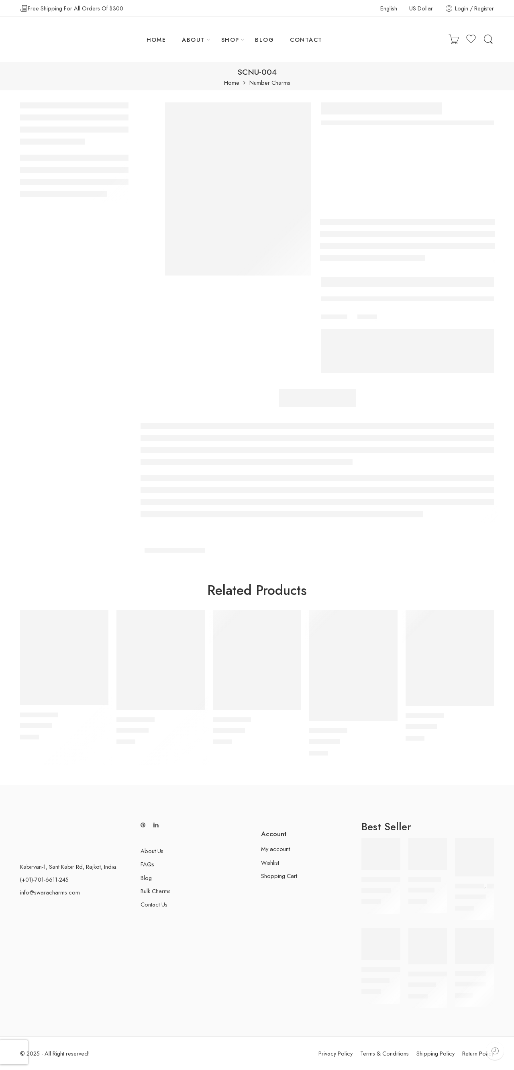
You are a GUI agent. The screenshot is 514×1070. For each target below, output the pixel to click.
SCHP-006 (470, 984)
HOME (156, 39)
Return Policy (478, 1053)
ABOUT (193, 39)
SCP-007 (421, 890)
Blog (146, 878)
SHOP (230, 39)
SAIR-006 (375, 980)
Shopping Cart (279, 876)
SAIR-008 (422, 984)
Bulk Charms (156, 891)
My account (275, 849)
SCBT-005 (376, 890)
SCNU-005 (229, 730)
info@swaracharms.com (50, 892)
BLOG (264, 39)
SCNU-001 (324, 741)
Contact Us (154, 904)
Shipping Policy (435, 1053)
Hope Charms (470, 973)
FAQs (147, 864)
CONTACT (306, 39)
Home (231, 83)
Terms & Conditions (384, 1053)
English (388, 8)
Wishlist (270, 862)
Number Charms (269, 83)
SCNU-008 (421, 726)
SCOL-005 (470, 896)
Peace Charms (424, 879)
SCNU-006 (132, 730)
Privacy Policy (335, 1053)
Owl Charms (469, 886)
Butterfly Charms (383, 879)
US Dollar (421, 8)
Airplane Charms (381, 969)
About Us (152, 851)
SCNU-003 (36, 725)
